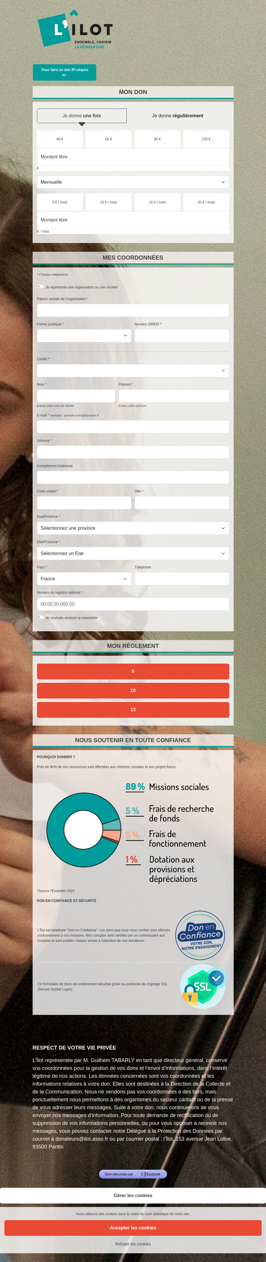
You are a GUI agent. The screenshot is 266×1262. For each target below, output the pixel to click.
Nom (40, 384)
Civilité (42, 359)
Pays (41, 567)
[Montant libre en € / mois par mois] (133, 220)
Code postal (46, 491)
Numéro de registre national (58, 593)
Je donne (82, 118)
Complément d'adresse (55, 466)
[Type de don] (133, 182)
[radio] (60, 139)
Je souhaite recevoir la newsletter (72, 618)
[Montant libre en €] (133, 157)
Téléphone (143, 567)
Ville (138, 491)
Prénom (125, 384)
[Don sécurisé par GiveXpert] (133, 1174)
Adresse (43, 441)
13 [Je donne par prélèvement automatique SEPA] (133, 709)
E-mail (42, 415)
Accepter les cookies (133, 1227)
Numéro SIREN (147, 324)
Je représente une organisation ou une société (82, 287)
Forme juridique (49, 324)
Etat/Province (47, 517)
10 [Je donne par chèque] (133, 690)
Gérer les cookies (133, 1195)
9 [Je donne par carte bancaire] (133, 671)
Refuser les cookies (133, 1244)
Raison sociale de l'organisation (61, 299)
